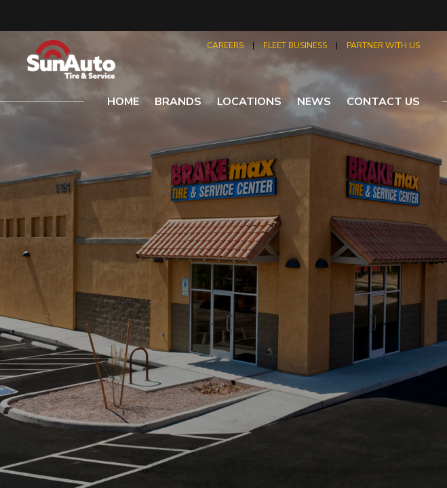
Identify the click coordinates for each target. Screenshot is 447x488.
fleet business (295, 45)
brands (178, 101)
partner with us (383, 45)
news (314, 101)
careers (225, 45)
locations (249, 101)
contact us (383, 101)
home (123, 101)
